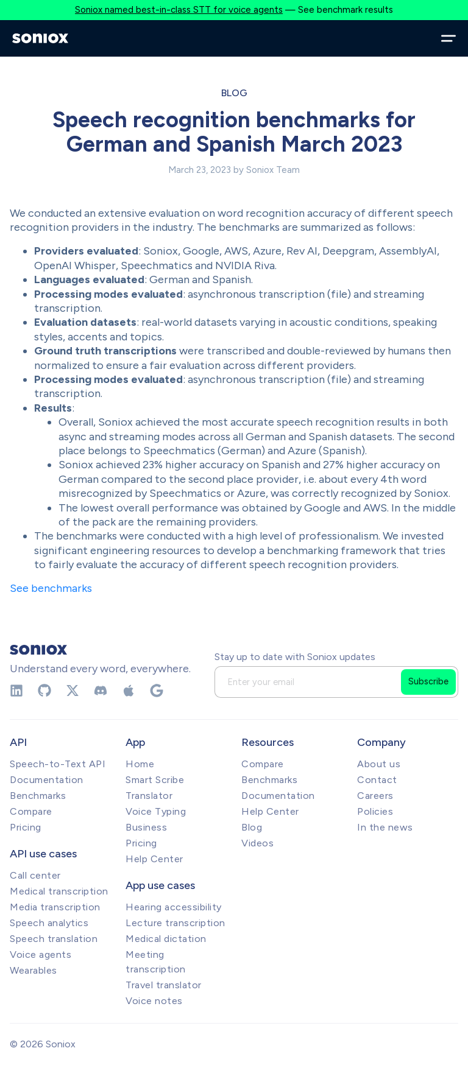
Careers (375, 795)
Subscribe (428, 681)
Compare (31, 811)
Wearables (33, 970)
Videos (257, 843)
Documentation (46, 780)
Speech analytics (49, 923)
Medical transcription (59, 891)
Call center (35, 875)
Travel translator (164, 985)
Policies (375, 811)
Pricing (25, 827)
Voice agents (40, 954)
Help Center (154, 859)
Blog (234, 93)
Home (140, 764)
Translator (149, 795)
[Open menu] (448, 38)
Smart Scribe (155, 780)
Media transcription (55, 907)
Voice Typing (156, 811)
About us (378, 764)
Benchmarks (38, 795)
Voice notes (154, 1001)
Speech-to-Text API (57, 764)
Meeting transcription (156, 962)
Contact (377, 780)
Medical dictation (166, 938)
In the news (385, 827)
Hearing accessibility (174, 907)
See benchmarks (51, 588)
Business (146, 827)
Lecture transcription (175, 923)
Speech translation (54, 938)
